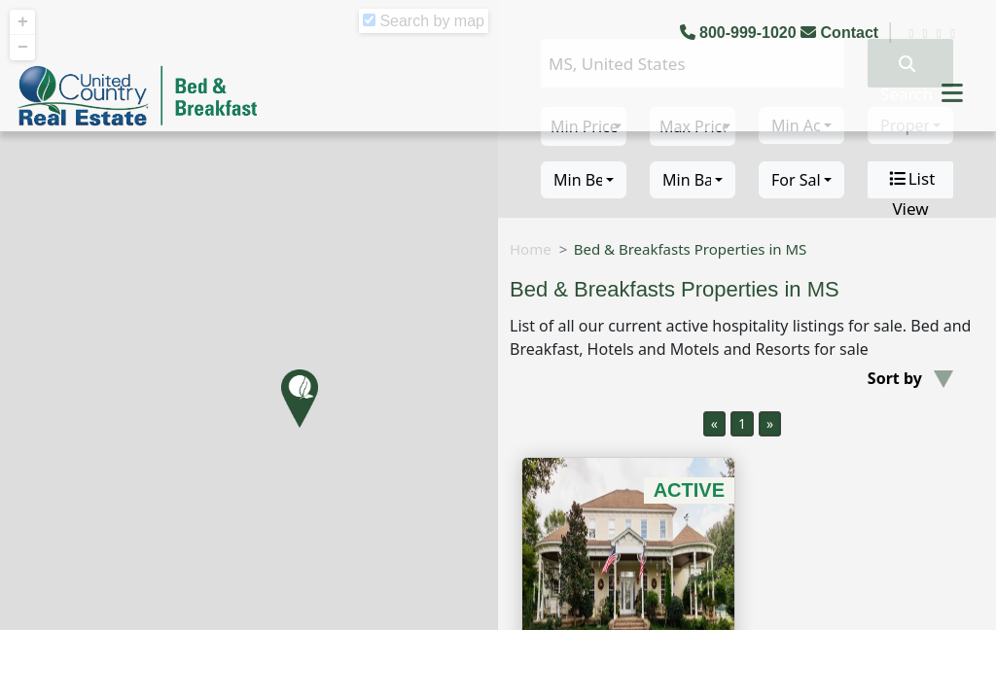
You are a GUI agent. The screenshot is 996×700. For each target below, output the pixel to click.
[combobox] (583, 179)
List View (911, 179)
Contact (841, 32)
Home (530, 249)
